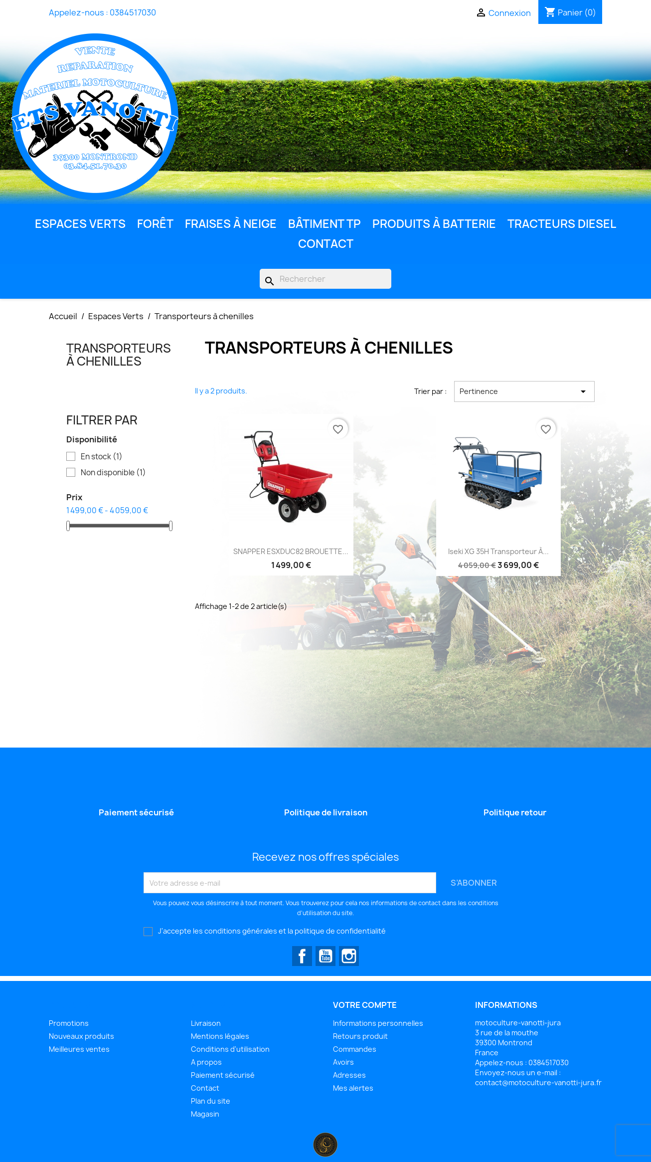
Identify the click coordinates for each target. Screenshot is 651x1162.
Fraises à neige (231, 223)
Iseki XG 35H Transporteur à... (498, 551)
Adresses (349, 1075)
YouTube (325, 956)
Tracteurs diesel (561, 223)
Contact (325, 243)
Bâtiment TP (324, 223)
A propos (206, 1062)
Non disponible (113, 473)
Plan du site (210, 1101)
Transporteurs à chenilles (118, 355)
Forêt (155, 223)
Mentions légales (220, 1036)
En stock (102, 457)
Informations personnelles (378, 1023)
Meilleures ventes (79, 1049)
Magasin (205, 1114)
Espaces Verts (80, 223)
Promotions (69, 1023)
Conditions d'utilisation (230, 1049)
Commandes (354, 1049)
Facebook (302, 956)
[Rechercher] (325, 279)
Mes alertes (353, 1088)
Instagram (349, 956)
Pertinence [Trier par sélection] (524, 391)
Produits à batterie (434, 223)
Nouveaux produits (81, 1036)
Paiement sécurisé (223, 1075)
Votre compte (365, 1004)
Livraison (206, 1023)
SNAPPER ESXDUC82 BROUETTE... (290, 551)
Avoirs (343, 1062)
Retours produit (360, 1036)
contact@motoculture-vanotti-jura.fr (538, 1082)
